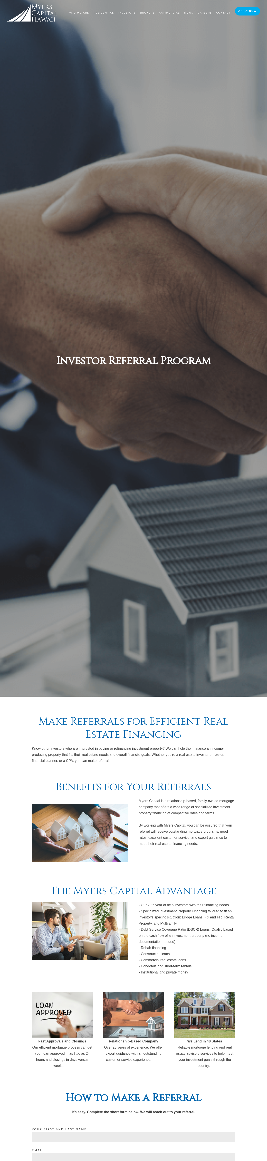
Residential (104, 12)
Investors (127, 12)
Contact (223, 12)
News (188, 12)
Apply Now (247, 11)
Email (38, 1150)
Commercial (169, 12)
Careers (205, 12)
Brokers (147, 12)
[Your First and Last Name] (133, 1137)
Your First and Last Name (59, 1129)
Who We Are (78, 12)
